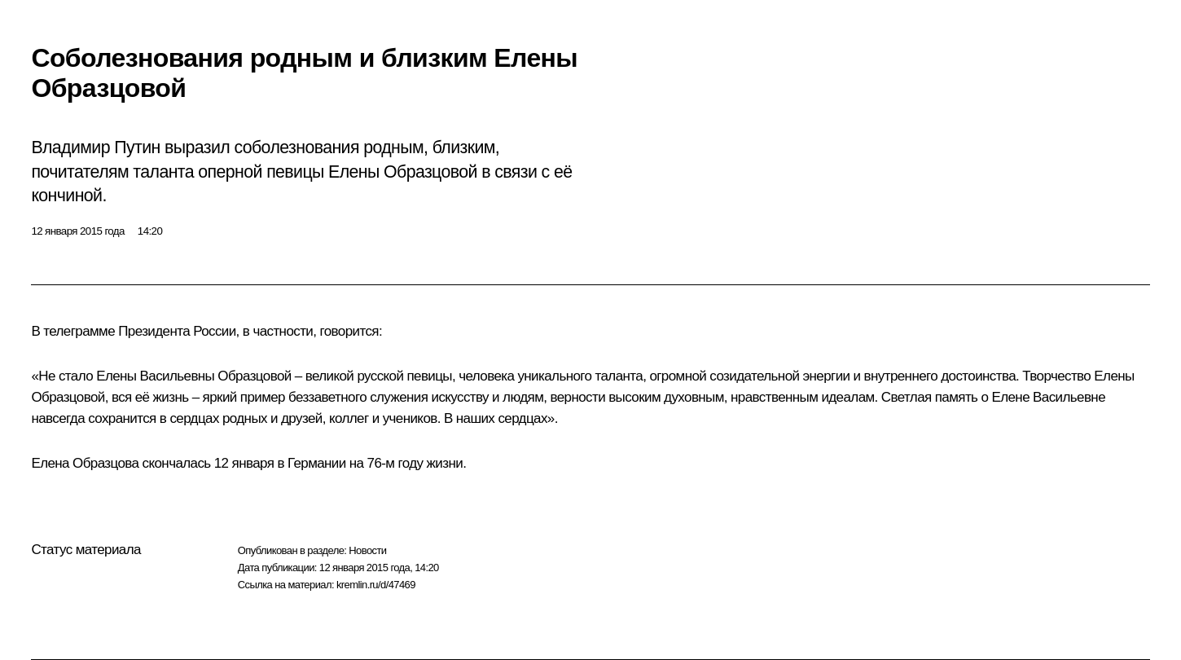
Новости (367, 550)
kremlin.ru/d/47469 (375, 585)
